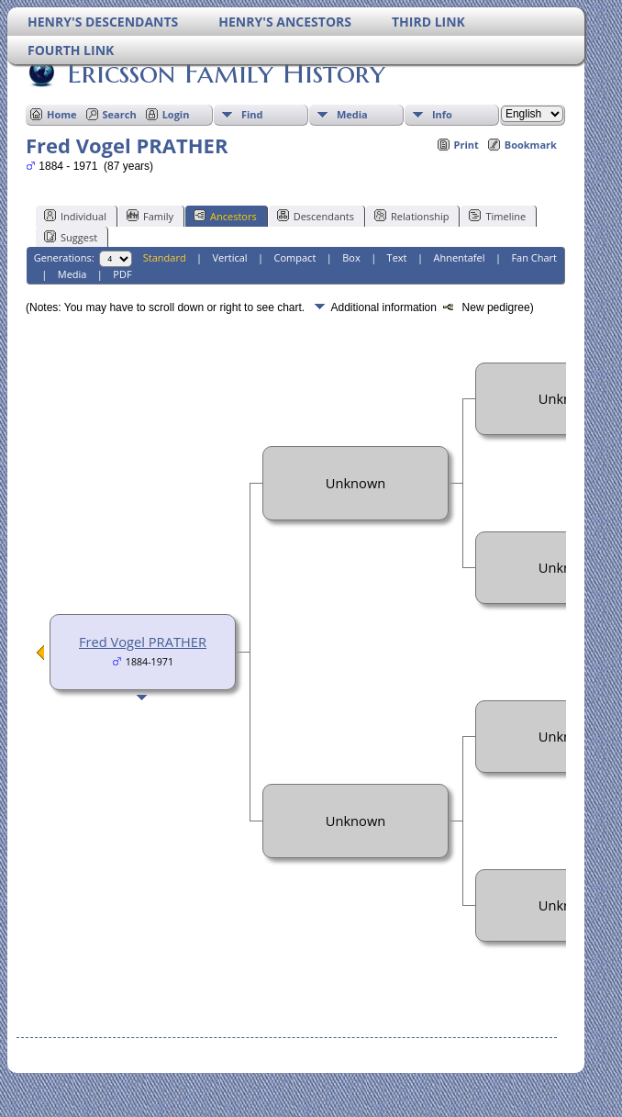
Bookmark (531, 144)
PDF (122, 274)
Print (466, 144)
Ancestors (225, 215)
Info (442, 114)
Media (352, 114)
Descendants (315, 215)
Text (397, 257)
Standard (164, 257)
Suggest (70, 236)
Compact (295, 257)
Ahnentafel (458, 257)
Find (252, 114)
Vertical (230, 257)
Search (120, 114)
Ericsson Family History (224, 72)
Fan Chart (534, 257)
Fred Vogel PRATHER (142, 641)
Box (351, 257)
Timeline (497, 215)
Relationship (411, 215)
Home (62, 114)
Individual (75, 215)
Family (150, 215)
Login (176, 114)
